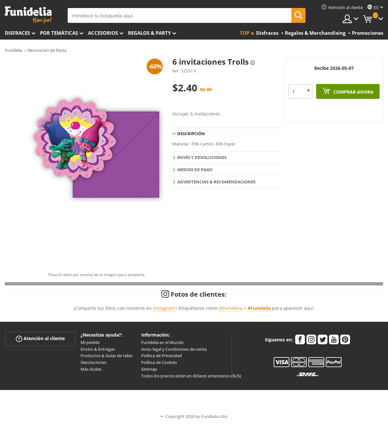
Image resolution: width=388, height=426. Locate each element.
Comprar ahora (352, 92)
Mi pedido (90, 342)
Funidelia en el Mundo (162, 342)
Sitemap (149, 369)
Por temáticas (59, 33)
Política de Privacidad (161, 355)
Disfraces (17, 33)
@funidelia (230, 308)
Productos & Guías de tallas (107, 355)
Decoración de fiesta (46, 50)
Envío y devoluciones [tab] (202, 157)
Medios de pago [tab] (194, 169)
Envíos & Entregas (98, 349)
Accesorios (103, 33)
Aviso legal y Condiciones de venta (174, 349)
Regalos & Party (149, 33)
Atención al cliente (40, 338)
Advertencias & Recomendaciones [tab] (216, 182)
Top (244, 33)
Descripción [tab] (191, 133)
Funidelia (13, 50)
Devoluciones (93, 362)
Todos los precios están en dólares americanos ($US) (191, 376)
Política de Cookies (159, 362)
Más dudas (91, 369)
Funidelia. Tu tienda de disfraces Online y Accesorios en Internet (28, 14)
